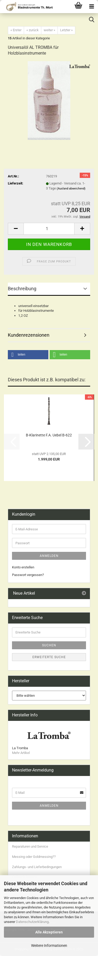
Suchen (49, 645)
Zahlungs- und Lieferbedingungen (37, 867)
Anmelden (49, 556)
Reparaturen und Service (30, 846)
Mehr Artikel (21, 753)
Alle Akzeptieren (49, 932)
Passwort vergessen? (28, 575)
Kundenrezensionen (28, 335)
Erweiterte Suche (49, 657)
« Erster (15, 30)
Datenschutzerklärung (32, 922)
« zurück (32, 30)
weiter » (49, 30)
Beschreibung (22, 288)
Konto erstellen (23, 567)
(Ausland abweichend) (71, 188)
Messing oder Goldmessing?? (34, 857)
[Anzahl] (49, 229)
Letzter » (66, 30)
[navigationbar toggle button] (91, 6)
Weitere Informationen (49, 945)
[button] (16, 229)
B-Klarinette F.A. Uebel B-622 (49, 435)
